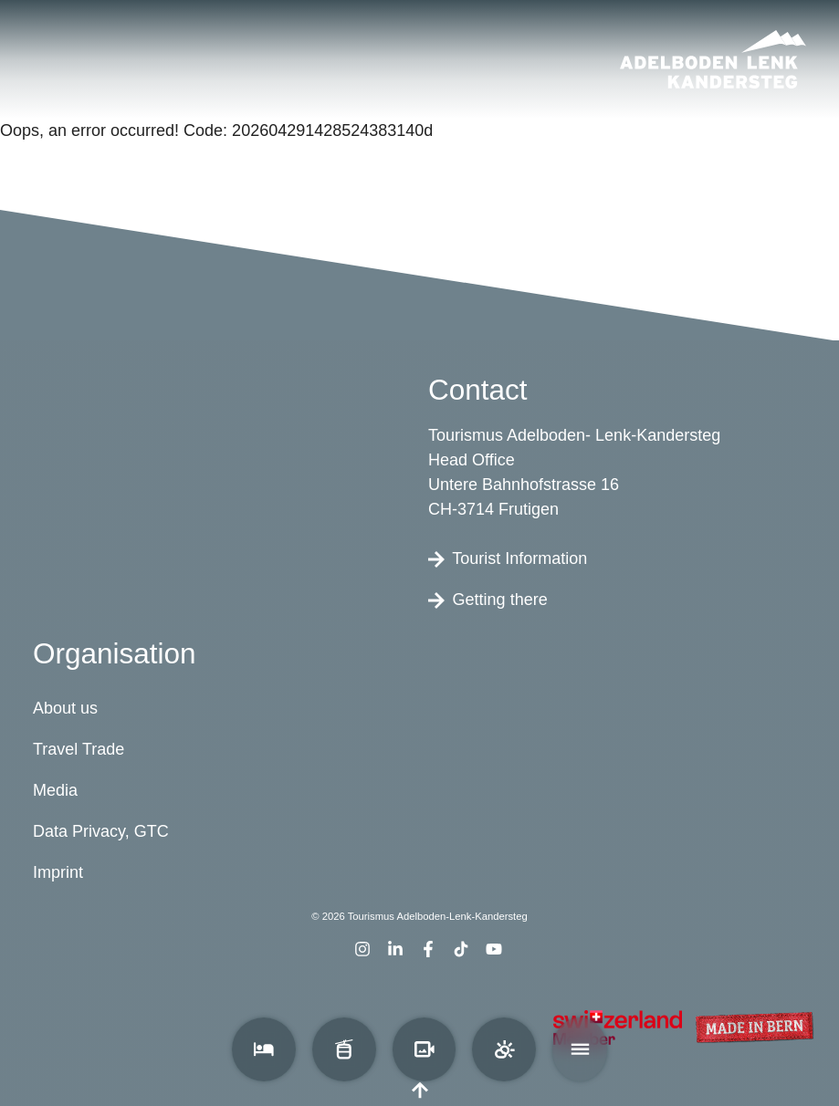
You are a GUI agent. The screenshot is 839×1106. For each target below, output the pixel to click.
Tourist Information (507, 558)
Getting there (488, 599)
